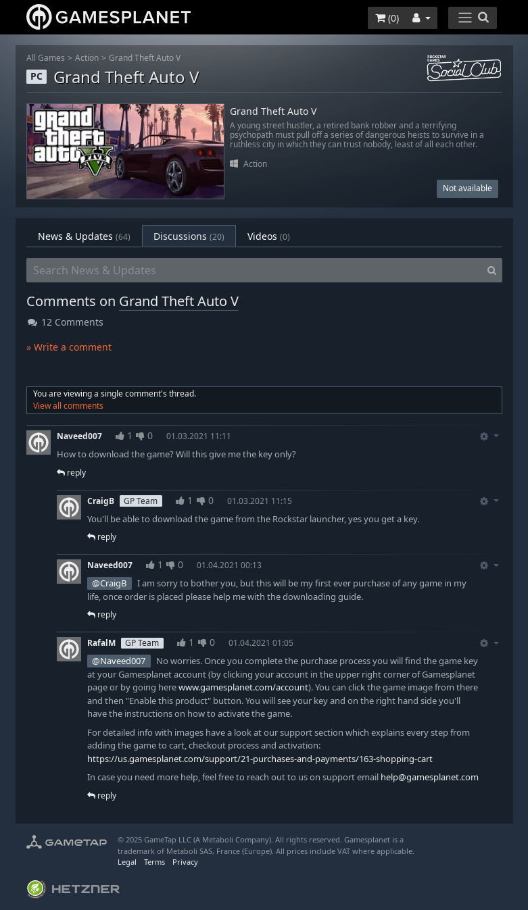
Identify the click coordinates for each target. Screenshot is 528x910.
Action (87, 58)
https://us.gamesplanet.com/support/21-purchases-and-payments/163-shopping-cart (260, 759)
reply (71, 472)
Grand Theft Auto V (145, 58)
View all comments (68, 406)
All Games (45, 58)
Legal (127, 862)
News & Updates (84, 236)
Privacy (185, 862)
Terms (154, 862)
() (387, 17)
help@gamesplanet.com (430, 777)
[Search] (491, 270)
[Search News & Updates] (254, 270)
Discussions (188, 236)
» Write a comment (69, 346)
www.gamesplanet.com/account (243, 687)
